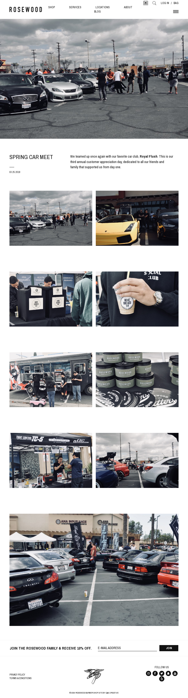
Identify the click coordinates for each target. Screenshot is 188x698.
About (128, 7)
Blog (97, 11)
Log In (165, 3)
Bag (176, 3)
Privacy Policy (17, 674)
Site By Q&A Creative (108, 692)
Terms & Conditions (20, 678)
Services (75, 7)
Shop (51, 7)
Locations (103, 7)
